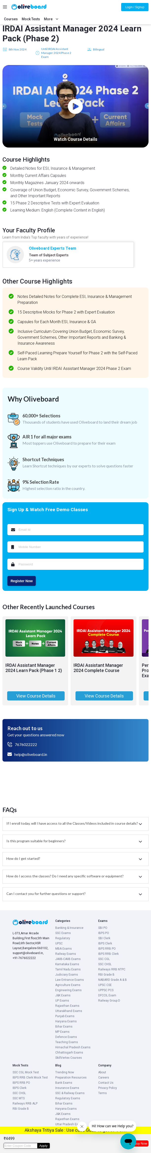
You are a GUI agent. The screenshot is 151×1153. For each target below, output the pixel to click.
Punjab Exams (65, 1016)
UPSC (59, 943)
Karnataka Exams (67, 964)
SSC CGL (104, 959)
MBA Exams (63, 948)
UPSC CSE (105, 985)
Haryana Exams (66, 1021)
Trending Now (64, 1072)
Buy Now (140, 1143)
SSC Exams (63, 933)
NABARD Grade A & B (112, 980)
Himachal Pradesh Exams (73, 1047)
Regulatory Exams (67, 1098)
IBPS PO (103, 933)
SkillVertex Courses (68, 1057)
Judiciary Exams (66, 974)
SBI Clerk (104, 938)
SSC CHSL (105, 964)
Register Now (22, 581)
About (102, 1072)
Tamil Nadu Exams (68, 969)
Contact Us (105, 1082)
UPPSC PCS (105, 990)
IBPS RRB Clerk (108, 954)
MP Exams (62, 1031)
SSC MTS (19, 1098)
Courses (11, 19)
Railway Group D (109, 1000)
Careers (103, 1077)
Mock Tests (31, 19)
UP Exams (62, 1000)
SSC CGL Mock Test (26, 1072)
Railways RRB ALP (25, 1103)
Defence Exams (66, 1037)
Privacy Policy (107, 1088)
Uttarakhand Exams (68, 1011)
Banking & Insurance (69, 928)
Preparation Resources (71, 1077)
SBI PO (102, 928)
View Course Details (36, 695)
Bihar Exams (64, 1026)
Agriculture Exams (67, 985)
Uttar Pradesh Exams (69, 1124)
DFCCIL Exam (107, 995)
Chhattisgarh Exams (69, 1052)
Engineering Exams (68, 990)
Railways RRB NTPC (111, 969)
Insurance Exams (67, 1088)
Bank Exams (63, 1082)
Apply (43, 1146)
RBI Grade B (106, 974)
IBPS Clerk (105, 943)
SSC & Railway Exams (70, 1093)
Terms (102, 1093)
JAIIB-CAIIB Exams (68, 959)
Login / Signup (134, 7)
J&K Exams (63, 995)
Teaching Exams (66, 1042)
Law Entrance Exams (69, 980)
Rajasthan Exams (67, 1006)
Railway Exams (65, 954)
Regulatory (62, 938)
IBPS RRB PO (107, 948)
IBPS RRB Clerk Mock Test (30, 1077)
